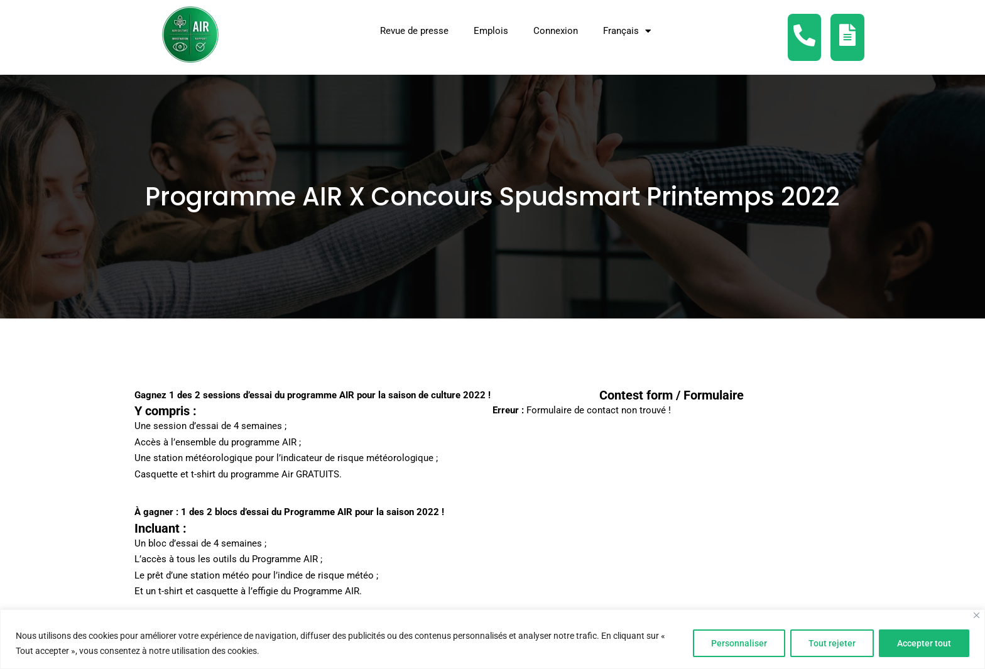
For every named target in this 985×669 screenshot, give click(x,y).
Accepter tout (924, 643)
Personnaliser (739, 643)
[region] (492, 639)
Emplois (491, 30)
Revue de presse (414, 30)
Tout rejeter (832, 643)
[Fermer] (976, 615)
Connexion (555, 30)
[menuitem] (626, 30)
